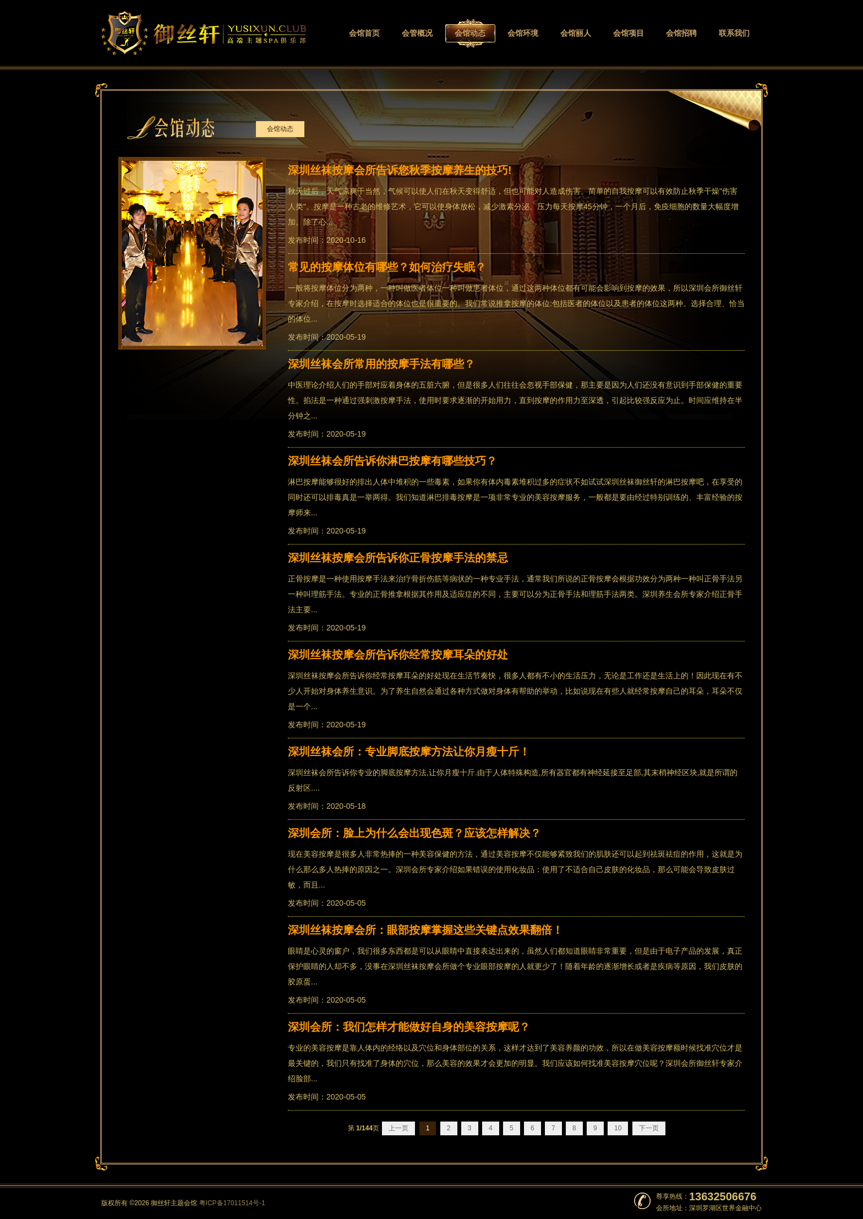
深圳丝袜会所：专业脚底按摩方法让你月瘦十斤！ (409, 751)
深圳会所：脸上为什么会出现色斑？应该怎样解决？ (414, 833)
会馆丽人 (575, 33)
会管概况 (417, 33)
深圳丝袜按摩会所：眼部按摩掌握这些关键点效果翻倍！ (425, 930)
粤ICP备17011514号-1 (232, 1203)
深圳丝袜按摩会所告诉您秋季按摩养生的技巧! (400, 170)
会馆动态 (470, 33)
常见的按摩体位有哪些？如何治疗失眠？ (387, 267)
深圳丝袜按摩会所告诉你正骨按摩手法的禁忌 (398, 558)
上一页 (398, 1128)
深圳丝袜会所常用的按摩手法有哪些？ (381, 364)
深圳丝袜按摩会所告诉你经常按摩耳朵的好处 (398, 655)
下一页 (649, 1128)
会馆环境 (522, 33)
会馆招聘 (681, 33)
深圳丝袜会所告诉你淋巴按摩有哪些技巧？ (392, 461)
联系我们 (734, 33)
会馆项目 (628, 33)
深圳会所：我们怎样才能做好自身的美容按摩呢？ (409, 1027)
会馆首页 (364, 33)
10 (617, 1128)
